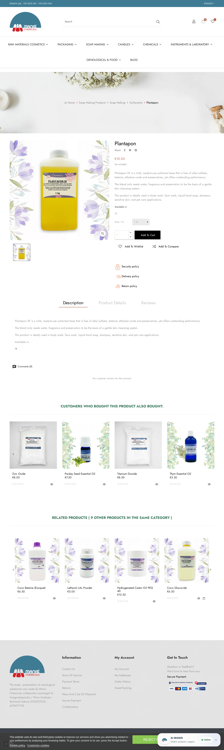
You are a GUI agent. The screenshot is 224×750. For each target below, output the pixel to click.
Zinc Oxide (18, 473)
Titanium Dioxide (127, 473)
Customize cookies (38, 745)
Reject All (152, 739)
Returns (66, 688)
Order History (123, 682)
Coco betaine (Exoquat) (32, 587)
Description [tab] (73, 303)
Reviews (148, 303)
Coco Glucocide (177, 587)
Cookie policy (17, 745)
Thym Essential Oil (180, 473)
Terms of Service (72, 675)
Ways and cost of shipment (79, 694)
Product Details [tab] (112, 303)
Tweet (130, 150)
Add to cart (147, 235)
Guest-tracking (123, 688)
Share (124, 150)
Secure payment (71, 700)
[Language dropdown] (209, 3)
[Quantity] (122, 235)
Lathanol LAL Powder (79, 587)
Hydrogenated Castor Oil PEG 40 (135, 589)
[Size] (141, 222)
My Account (122, 669)
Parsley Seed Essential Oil (80, 473)
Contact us (68, 669)
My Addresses (123, 675)
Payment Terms (70, 682)
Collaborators (70, 707)
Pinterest (136, 150)
